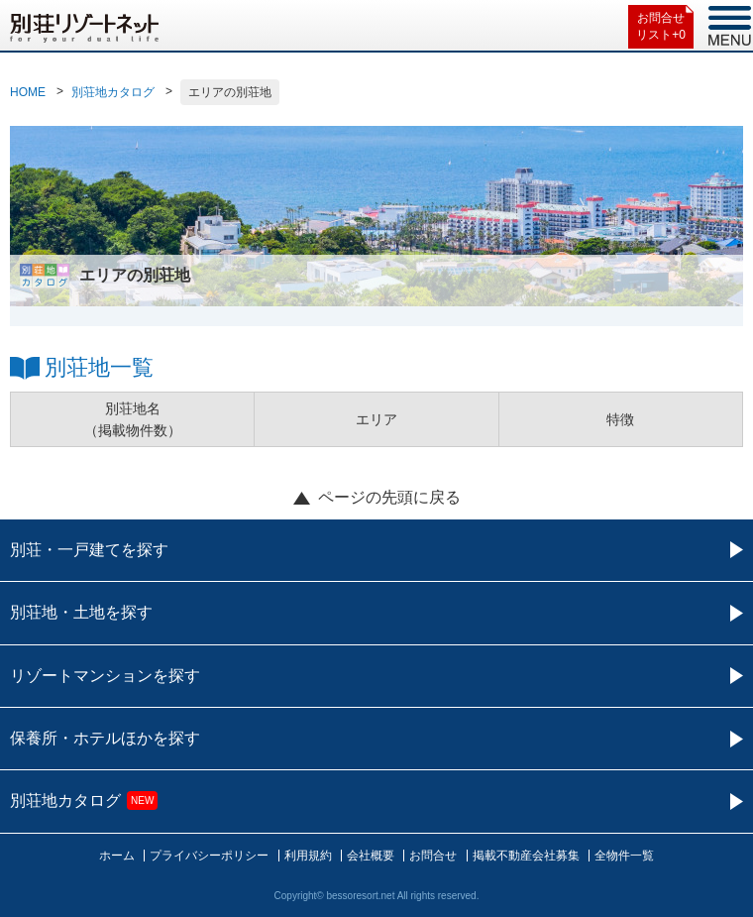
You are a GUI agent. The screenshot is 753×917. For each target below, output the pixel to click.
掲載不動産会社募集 (526, 855)
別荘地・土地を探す (81, 612)
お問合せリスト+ (661, 27)
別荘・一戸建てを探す (89, 549)
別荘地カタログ (113, 92)
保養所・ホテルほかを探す (105, 738)
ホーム (117, 855)
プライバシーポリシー (209, 855)
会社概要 (370, 855)
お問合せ (433, 855)
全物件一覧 (624, 855)
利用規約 (308, 855)
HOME (28, 92)
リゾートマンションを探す (105, 675)
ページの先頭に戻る (389, 497)
